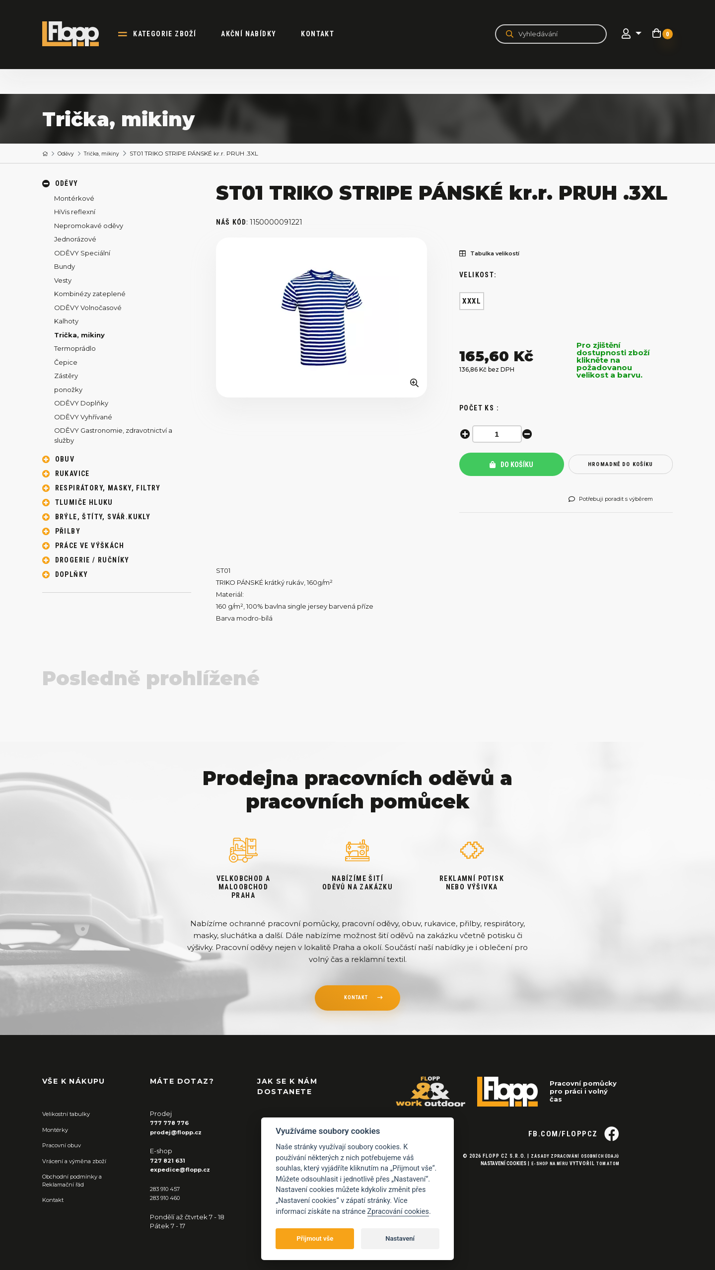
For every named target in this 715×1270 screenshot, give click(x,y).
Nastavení (400, 1238)
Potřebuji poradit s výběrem (619, 500)
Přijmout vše (314, 1238)
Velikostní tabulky (70, 1114)
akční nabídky (258, 34)
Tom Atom (605, 1181)
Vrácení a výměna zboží (80, 1161)
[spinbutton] (499, 434)
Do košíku (511, 465)
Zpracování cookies (398, 1211)
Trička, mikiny (110, 154)
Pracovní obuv (65, 1145)
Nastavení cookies (491, 1181)
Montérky (57, 1130)
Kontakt (328, 34)
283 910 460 (169, 1197)
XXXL (471, 301)
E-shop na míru (541, 1181)
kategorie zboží (175, 34)
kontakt (355, 999)
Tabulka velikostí (495, 254)
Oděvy (69, 154)
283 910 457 (168, 1188)
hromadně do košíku (620, 465)
